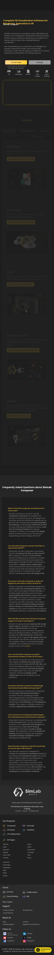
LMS (25, 896)
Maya (29, 844)
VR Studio (28, 826)
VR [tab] (13, 137)
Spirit (4, 870)
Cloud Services (8, 913)
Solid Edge (6, 865)
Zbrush (5, 876)
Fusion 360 (6, 855)
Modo (29, 847)
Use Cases (7, 902)
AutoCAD (6, 850)
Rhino (29, 858)
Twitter (27, 938)
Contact (25, 922)
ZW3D (5, 873)
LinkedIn (27, 934)
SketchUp (6, 862)
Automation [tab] (38, 137)
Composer (9, 826)
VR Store (8, 892)
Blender (5, 852)
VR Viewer (9, 830)
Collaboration (29, 892)
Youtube (8, 938)
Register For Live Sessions (31, 924)
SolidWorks (6, 868)
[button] (16, 62)
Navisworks (31, 850)
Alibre (5, 847)
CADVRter (28, 830)
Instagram (28, 941)
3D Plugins (9, 840)
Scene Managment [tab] (28, 131)
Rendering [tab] (45, 131)
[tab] (9, 131)
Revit (29, 855)
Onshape (30, 852)
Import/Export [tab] (9, 131)
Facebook (8, 941)
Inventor (5, 858)
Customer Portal (8, 910)
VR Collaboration (11, 834)
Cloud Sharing (10, 896)
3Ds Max (5, 844)
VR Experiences (28, 910)
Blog (4, 922)
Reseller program (8, 924)
